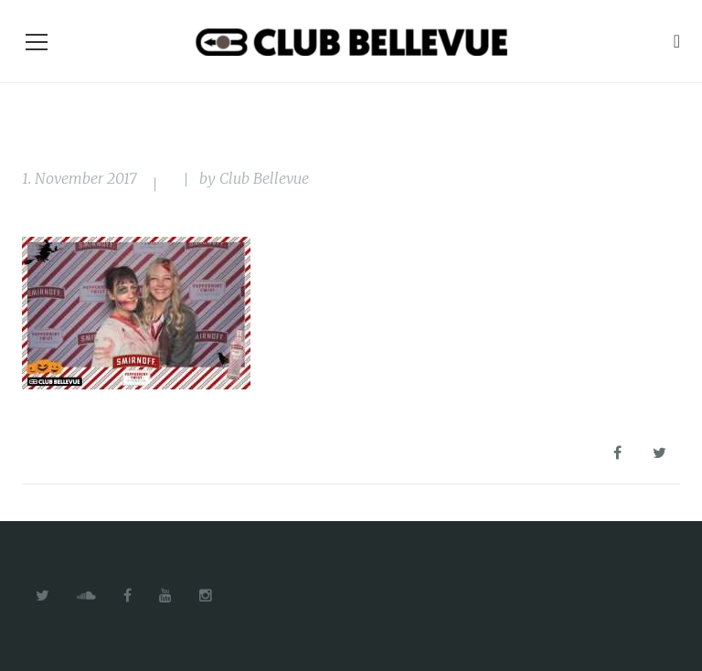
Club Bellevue (264, 178)
